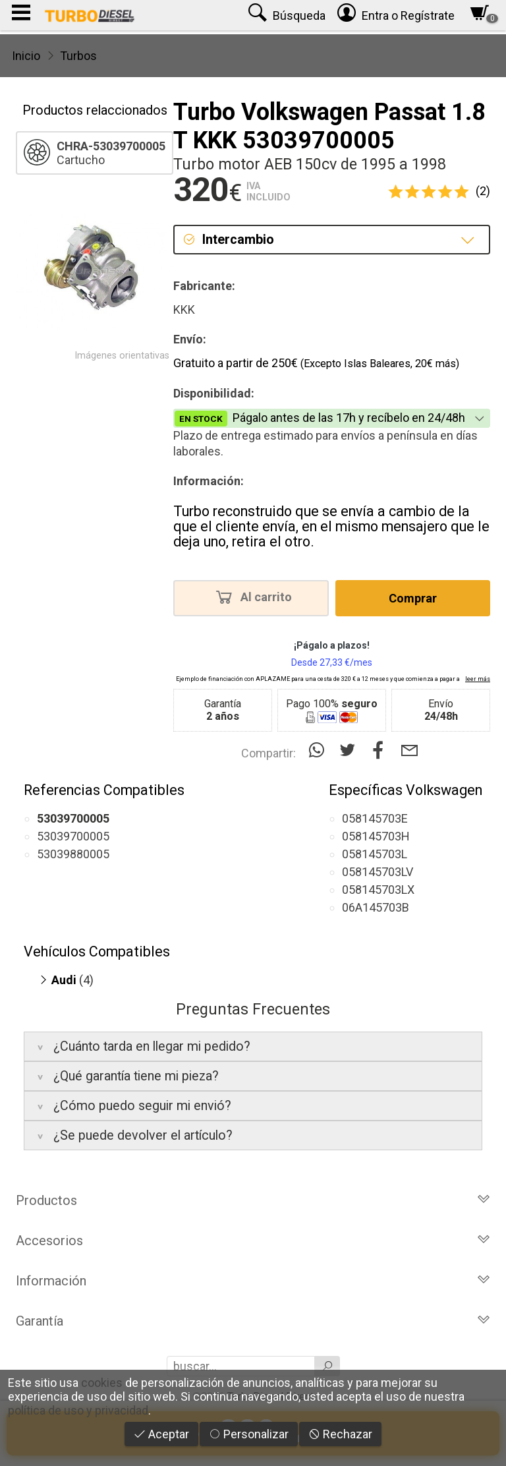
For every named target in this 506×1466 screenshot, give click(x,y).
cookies (102, 1383)
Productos (253, 1200)
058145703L (374, 854)
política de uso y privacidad (78, 1410)
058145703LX (378, 889)
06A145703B (375, 907)
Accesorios (253, 1240)
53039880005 (73, 854)
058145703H (376, 836)
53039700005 (73, 836)
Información (253, 1281)
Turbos (78, 56)
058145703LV (377, 872)
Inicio (26, 56)
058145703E (375, 818)
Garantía (253, 1321)
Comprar (413, 598)
